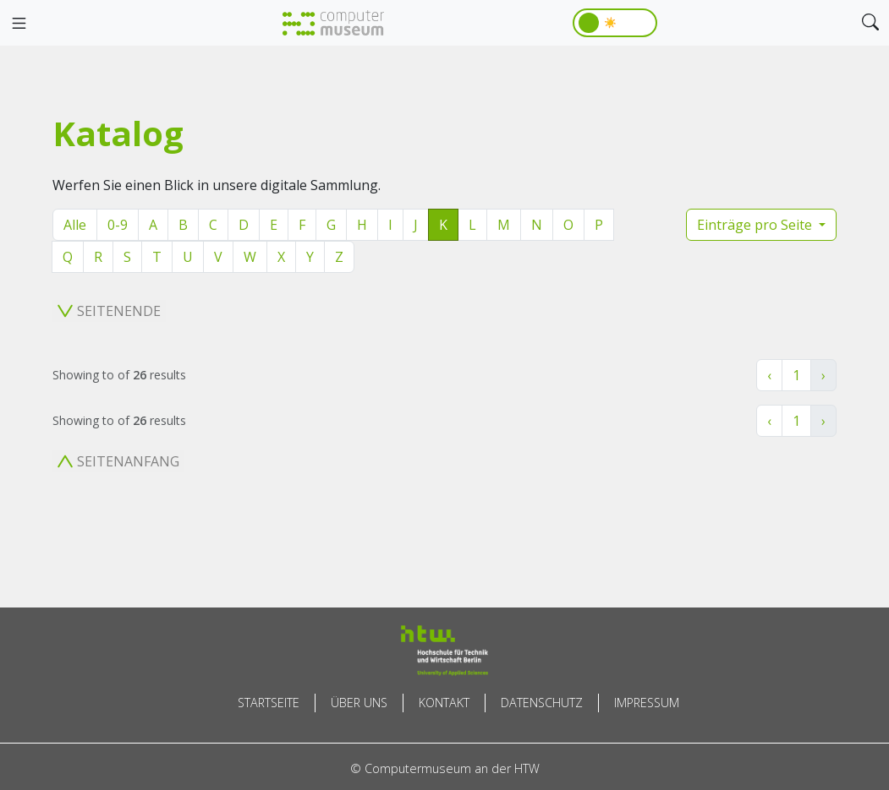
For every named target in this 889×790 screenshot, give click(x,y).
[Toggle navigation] (18, 24)
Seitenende (109, 311)
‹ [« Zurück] (769, 375)
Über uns (359, 703)
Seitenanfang (118, 461)
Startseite (268, 703)
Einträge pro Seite (756, 224)
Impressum (646, 703)
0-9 (117, 224)
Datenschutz (542, 703)
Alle (74, 224)
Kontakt (444, 703)
